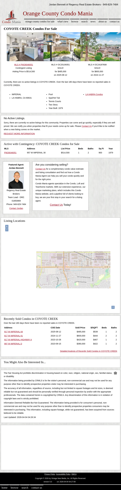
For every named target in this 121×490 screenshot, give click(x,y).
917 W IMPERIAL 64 (13, 332)
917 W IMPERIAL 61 (13, 336)
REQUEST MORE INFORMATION (19, 134)
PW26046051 (10, 152)
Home (4, 487)
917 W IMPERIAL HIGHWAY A (18, 340)
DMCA (74, 474)
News (93, 21)
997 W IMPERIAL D (13, 344)
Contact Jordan (16, 208)
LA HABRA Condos (94, 94)
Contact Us (115, 21)
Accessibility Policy (63, 474)
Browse (74, 21)
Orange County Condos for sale (39, 21)
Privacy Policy (49, 474)
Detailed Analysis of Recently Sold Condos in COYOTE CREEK (88, 351)
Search (84, 21)
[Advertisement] (55, 447)
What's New (63, 21)
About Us (103, 21)
